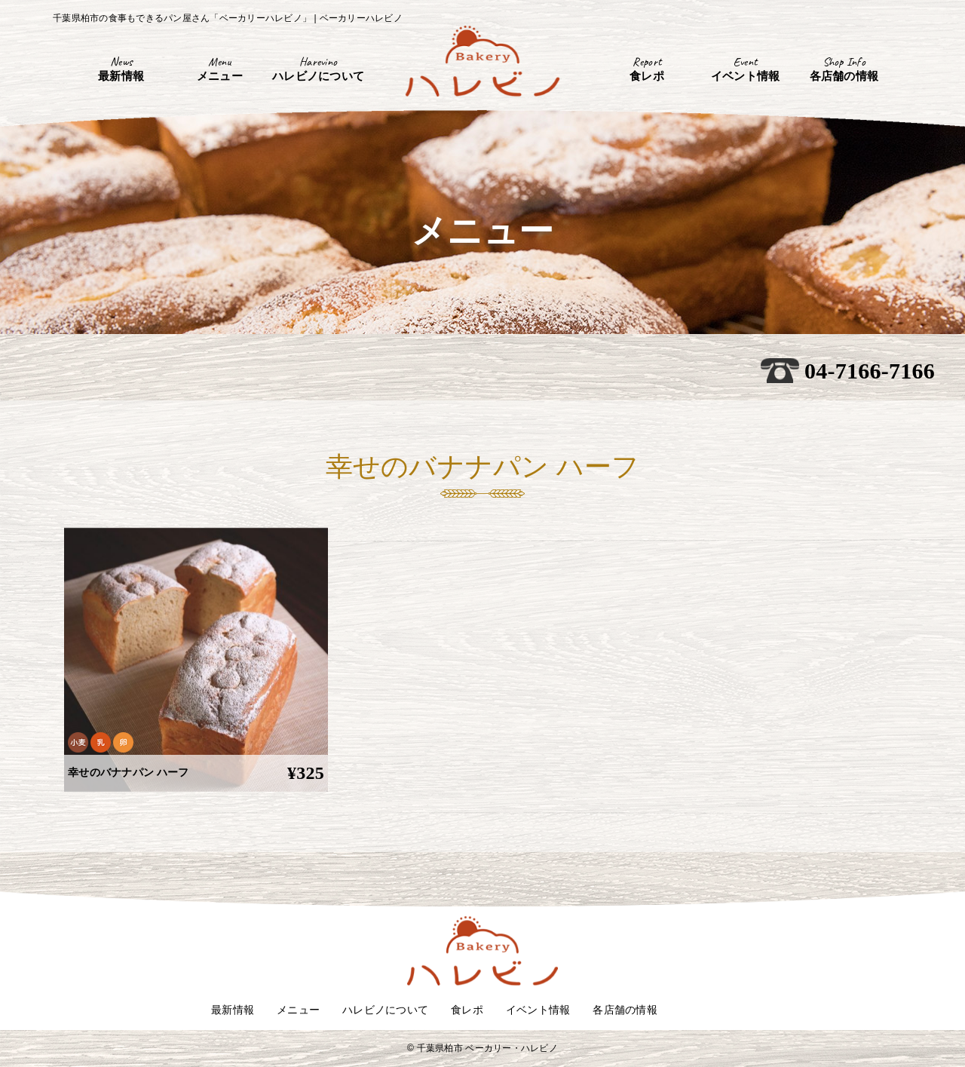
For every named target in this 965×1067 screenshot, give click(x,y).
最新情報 (232, 1010)
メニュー (298, 1010)
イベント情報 (538, 1010)
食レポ (467, 1010)
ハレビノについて (385, 1010)
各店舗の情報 (625, 1010)
